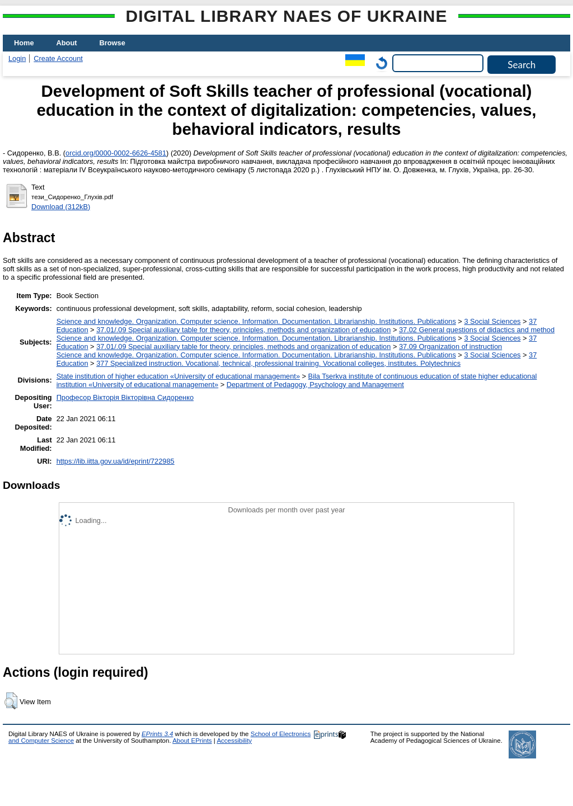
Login (17, 58)
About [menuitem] (67, 43)
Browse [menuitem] (112, 43)
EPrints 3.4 (157, 733)
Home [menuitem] (24, 43)
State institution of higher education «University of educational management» (178, 376)
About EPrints (192, 740)
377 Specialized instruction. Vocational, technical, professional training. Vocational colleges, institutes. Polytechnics (278, 363)
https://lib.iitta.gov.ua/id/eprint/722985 (116, 461)
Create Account (58, 58)
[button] (10, 700)
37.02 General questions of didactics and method (477, 330)
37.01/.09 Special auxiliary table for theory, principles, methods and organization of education (243, 330)
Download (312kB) (60, 206)
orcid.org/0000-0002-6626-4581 (115, 153)
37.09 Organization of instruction (450, 346)
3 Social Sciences (492, 321)
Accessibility (234, 740)
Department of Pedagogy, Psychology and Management (315, 384)
